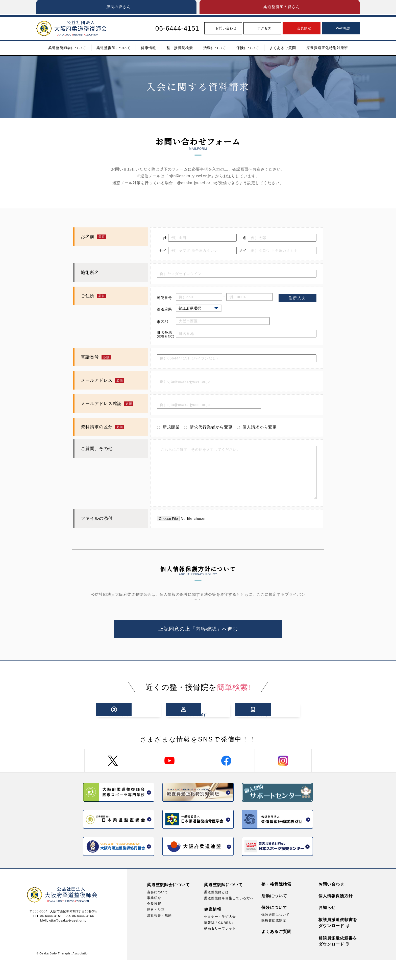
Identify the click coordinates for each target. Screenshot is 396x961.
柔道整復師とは (216, 893)
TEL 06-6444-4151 (47, 917)
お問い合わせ (331, 885)
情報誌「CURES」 (219, 924)
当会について (157, 893)
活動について (274, 897)
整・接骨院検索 (276, 885)
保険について (274, 908)
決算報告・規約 (159, 916)
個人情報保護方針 (335, 897)
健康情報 (212, 910)
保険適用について (275, 915)
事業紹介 (154, 899)
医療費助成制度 (273, 921)
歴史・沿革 (156, 910)
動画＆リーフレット (220, 929)
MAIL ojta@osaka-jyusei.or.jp (63, 921)
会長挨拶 (154, 905)
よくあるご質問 (276, 932)
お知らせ (327, 908)
